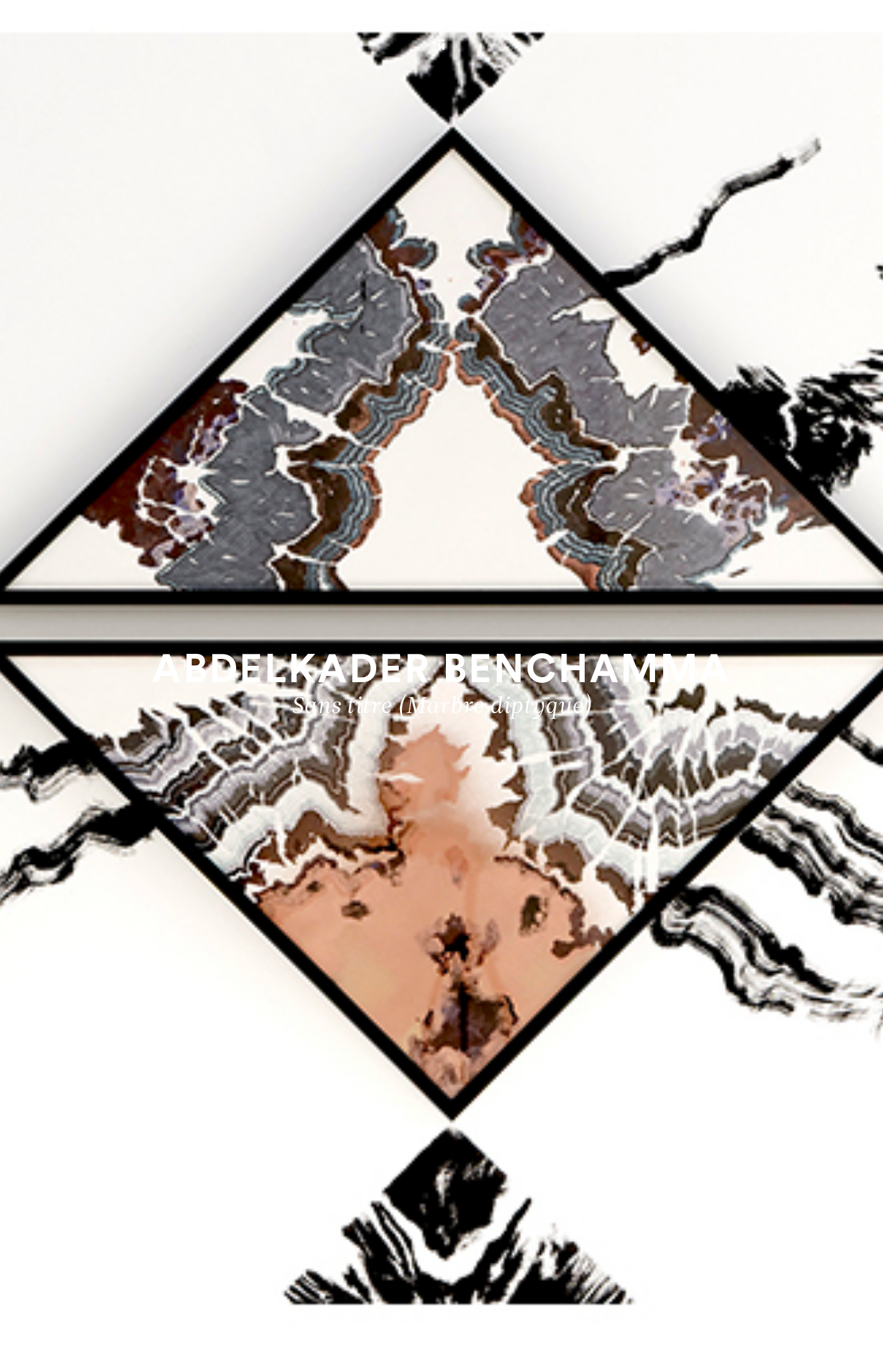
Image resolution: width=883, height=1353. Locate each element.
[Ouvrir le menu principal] (846, 26)
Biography (831, 1300)
